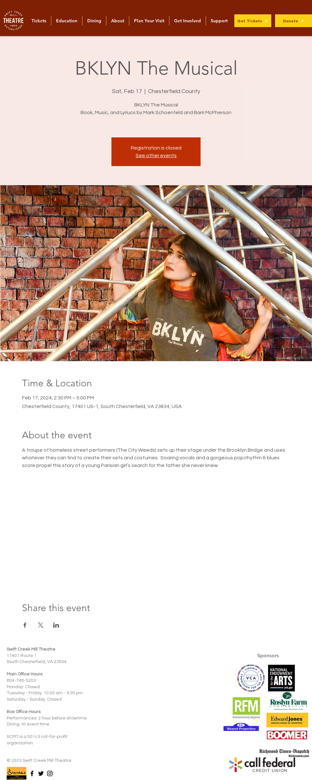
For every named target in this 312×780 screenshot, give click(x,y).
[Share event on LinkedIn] (56, 625)
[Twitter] (41, 773)
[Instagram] (49, 773)
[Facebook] (32, 773)
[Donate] (293, 20)
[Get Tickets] (252, 20)
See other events (156, 155)
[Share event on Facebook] (25, 625)
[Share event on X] (41, 625)
